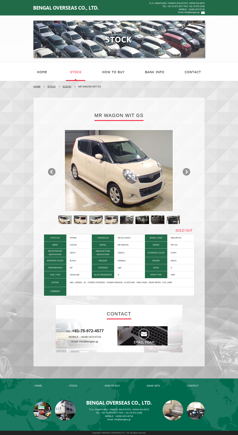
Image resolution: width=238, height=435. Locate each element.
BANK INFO (153, 385)
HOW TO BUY (112, 385)
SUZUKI (67, 86)
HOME (37, 86)
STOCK (51, 86)
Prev (52, 172)
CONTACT (193, 385)
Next (186, 172)
